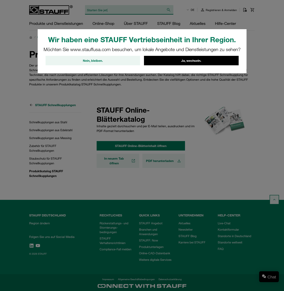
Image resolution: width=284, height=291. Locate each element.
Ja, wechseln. (191, 61)
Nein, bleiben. (93, 61)
